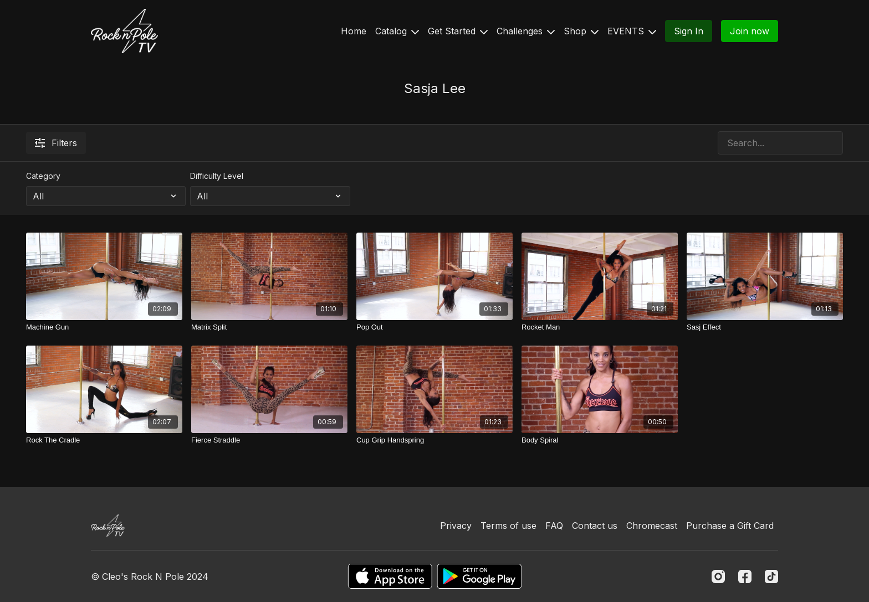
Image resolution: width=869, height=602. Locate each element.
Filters (56, 142)
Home (353, 31)
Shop (581, 31)
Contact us (594, 525)
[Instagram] (718, 576)
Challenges (526, 31)
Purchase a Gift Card (730, 525)
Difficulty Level (216, 176)
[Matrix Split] (269, 327)
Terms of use (508, 525)
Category (43, 176)
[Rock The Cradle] (104, 440)
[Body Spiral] (600, 440)
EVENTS (631, 31)
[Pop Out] (434, 327)
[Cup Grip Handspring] (434, 440)
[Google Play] (479, 576)
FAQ (554, 525)
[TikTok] (771, 576)
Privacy (456, 525)
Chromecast (651, 525)
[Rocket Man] (600, 327)
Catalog (397, 31)
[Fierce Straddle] (269, 440)
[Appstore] (389, 576)
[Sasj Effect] (765, 327)
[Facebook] (745, 576)
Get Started (458, 31)
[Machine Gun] (104, 327)
